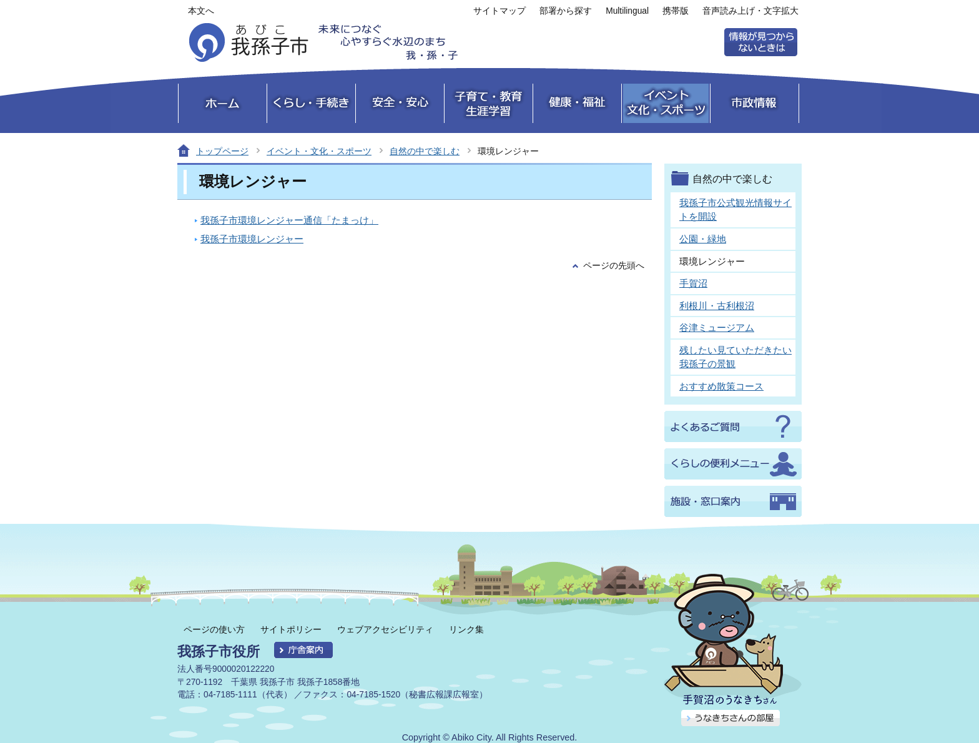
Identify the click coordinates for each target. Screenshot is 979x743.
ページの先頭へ (613, 265)
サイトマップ (499, 11)
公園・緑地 (702, 239)
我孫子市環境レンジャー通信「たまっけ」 (289, 220)
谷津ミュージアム (716, 327)
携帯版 (675, 11)
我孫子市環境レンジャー (251, 239)
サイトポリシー (291, 629)
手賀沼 (693, 283)
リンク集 (466, 629)
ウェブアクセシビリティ (385, 629)
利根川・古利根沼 (716, 305)
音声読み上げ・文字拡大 (750, 11)
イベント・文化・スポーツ (319, 151)
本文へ (201, 11)
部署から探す (565, 11)
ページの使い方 (214, 629)
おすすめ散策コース (721, 386)
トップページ (222, 151)
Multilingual (627, 11)
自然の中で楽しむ (425, 151)
